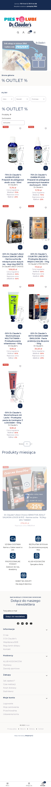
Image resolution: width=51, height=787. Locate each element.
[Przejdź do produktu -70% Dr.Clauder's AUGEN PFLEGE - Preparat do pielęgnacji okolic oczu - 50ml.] (13, 148)
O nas (5, 635)
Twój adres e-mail (10, 611)
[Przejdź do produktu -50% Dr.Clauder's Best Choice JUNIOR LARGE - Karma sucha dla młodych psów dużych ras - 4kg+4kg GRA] (13, 227)
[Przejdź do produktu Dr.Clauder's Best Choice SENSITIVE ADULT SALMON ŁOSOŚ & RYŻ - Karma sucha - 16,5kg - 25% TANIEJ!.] (25, 488)
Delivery (32, 729)
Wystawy (7, 665)
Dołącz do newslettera (15, 617)
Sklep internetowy (23, 735)
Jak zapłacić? (9, 681)
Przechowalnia (10, 711)
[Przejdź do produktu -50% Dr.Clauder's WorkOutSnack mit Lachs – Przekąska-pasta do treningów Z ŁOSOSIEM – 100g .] (13, 386)
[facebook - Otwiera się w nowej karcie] (18, 623)
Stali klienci (8, 691)
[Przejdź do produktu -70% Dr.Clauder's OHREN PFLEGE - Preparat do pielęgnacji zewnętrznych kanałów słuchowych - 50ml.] (38, 148)
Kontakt (7, 649)
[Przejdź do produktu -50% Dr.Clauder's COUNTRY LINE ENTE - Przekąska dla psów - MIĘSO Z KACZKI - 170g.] (38, 227)
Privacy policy (12, 729)
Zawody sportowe (11, 668)
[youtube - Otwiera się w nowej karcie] (31, 623)
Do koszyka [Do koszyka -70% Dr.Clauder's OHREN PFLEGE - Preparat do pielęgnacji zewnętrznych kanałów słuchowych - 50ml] (46, 168)
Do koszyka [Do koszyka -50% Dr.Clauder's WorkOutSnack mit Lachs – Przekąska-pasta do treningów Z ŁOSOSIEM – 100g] (20, 406)
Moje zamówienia (11, 707)
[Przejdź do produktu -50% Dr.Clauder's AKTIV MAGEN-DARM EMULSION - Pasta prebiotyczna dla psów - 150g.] (38, 307)
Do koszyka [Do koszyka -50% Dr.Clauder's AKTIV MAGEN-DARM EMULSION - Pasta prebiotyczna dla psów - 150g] (46, 327)
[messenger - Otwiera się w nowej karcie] (26, 623)
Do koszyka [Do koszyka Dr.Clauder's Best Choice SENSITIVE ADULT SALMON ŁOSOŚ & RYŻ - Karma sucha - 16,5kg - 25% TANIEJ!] (44, 508)
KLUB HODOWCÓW (12, 661)
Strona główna (8, 75)
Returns (23, 729)
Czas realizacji (9, 684)
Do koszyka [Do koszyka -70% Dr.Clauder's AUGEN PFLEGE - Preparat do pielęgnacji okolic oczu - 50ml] (20, 168)
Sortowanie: (6, 118)
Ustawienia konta (11, 714)
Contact (41, 729)
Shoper (27, 725)
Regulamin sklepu (11, 646)
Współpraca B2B (10, 642)
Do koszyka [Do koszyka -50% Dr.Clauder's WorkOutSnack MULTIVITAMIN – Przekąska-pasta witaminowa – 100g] (20, 327)
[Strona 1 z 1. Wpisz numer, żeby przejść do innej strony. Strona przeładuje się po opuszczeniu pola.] (27, 444)
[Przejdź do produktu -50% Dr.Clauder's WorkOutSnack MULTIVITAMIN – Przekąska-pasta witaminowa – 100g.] (13, 307)
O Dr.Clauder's (9, 639)
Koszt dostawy (9, 688)
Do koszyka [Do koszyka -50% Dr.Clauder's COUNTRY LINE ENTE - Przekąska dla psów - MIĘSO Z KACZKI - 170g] (46, 247)
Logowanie (8, 704)
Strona (21, 444)
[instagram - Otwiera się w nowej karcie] (22, 623)
